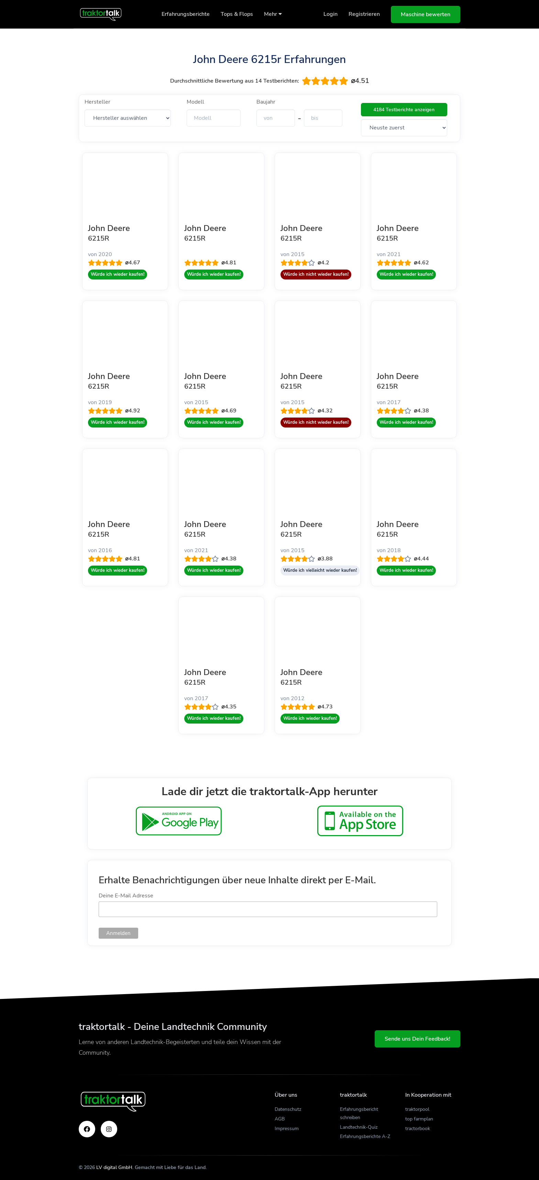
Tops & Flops (237, 14)
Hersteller (97, 102)
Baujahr (265, 102)
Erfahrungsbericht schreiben (359, 1113)
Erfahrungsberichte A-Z (365, 1136)
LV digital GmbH (114, 1167)
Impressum (287, 1128)
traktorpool (417, 1109)
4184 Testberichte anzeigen (403, 109)
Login (330, 14)
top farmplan (419, 1119)
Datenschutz (288, 1109)
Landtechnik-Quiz (358, 1127)
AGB (280, 1119)
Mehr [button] (273, 14)
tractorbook (417, 1128)
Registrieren (364, 14)
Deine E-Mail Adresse (126, 895)
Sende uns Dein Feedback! (417, 1039)
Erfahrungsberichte (186, 14)
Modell (195, 102)
